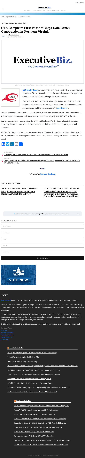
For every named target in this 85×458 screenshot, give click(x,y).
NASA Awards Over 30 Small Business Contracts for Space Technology (40, 419)
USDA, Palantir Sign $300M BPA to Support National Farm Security (32, 353)
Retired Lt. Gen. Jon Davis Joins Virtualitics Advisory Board (29, 379)
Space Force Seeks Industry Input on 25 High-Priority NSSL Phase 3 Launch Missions (38, 387)
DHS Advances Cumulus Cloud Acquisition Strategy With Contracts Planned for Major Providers (42, 366)
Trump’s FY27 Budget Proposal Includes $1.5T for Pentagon (36, 410)
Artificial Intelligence (11, 188)
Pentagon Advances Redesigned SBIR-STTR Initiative (34, 436)
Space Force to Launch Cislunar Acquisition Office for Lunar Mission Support (42, 440)
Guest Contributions (7, 335)
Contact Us (4, 339)
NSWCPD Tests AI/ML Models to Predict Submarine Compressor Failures (41, 445)
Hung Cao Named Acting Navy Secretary (22, 362)
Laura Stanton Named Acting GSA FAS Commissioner (34, 432)
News (24, 188)
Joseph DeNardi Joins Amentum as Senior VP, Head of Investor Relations (33, 374)
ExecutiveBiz (6, 300)
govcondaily (23, 401)
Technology (32, 188)
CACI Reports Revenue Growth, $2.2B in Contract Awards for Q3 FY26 (33, 370)
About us (4, 330)
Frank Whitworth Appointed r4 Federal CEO (23, 357)
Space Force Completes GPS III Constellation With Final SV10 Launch (40, 423)
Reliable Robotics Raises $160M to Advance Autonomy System (30, 383)
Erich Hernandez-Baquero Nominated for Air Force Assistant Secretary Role (41, 406)
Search (78, 214)
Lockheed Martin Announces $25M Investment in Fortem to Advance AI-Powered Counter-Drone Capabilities (61, 193)
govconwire (16, 348)
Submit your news (6, 337)
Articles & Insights (7, 332)
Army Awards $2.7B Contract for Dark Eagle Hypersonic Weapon (38, 427)
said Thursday (62, 108)
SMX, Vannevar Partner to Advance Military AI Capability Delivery (18, 192)
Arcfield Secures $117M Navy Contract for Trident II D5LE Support (32, 392)
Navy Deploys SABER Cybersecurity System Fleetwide (34, 414)
